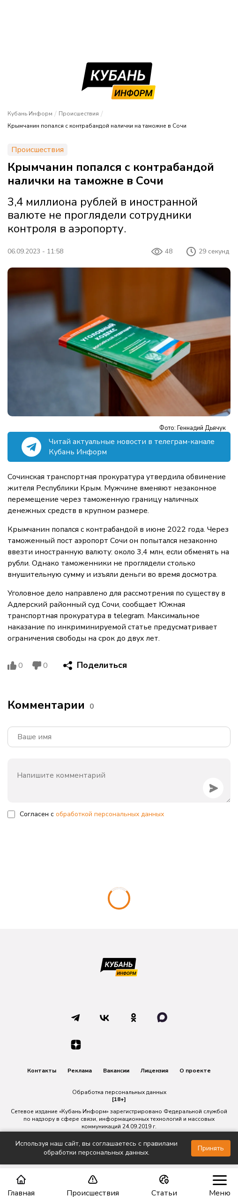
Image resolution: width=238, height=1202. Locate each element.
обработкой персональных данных (110, 814)
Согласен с (92, 814)
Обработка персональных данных (119, 1092)
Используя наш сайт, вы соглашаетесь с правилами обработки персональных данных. (96, 1148)
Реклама (79, 1070)
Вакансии (116, 1070)
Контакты (41, 1070)
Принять (211, 1148)
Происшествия (93, 1186)
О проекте (195, 1070)
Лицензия (154, 1070)
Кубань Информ (29, 113)
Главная (21, 1186)
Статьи (164, 1186)
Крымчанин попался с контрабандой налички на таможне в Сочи (96, 126)
